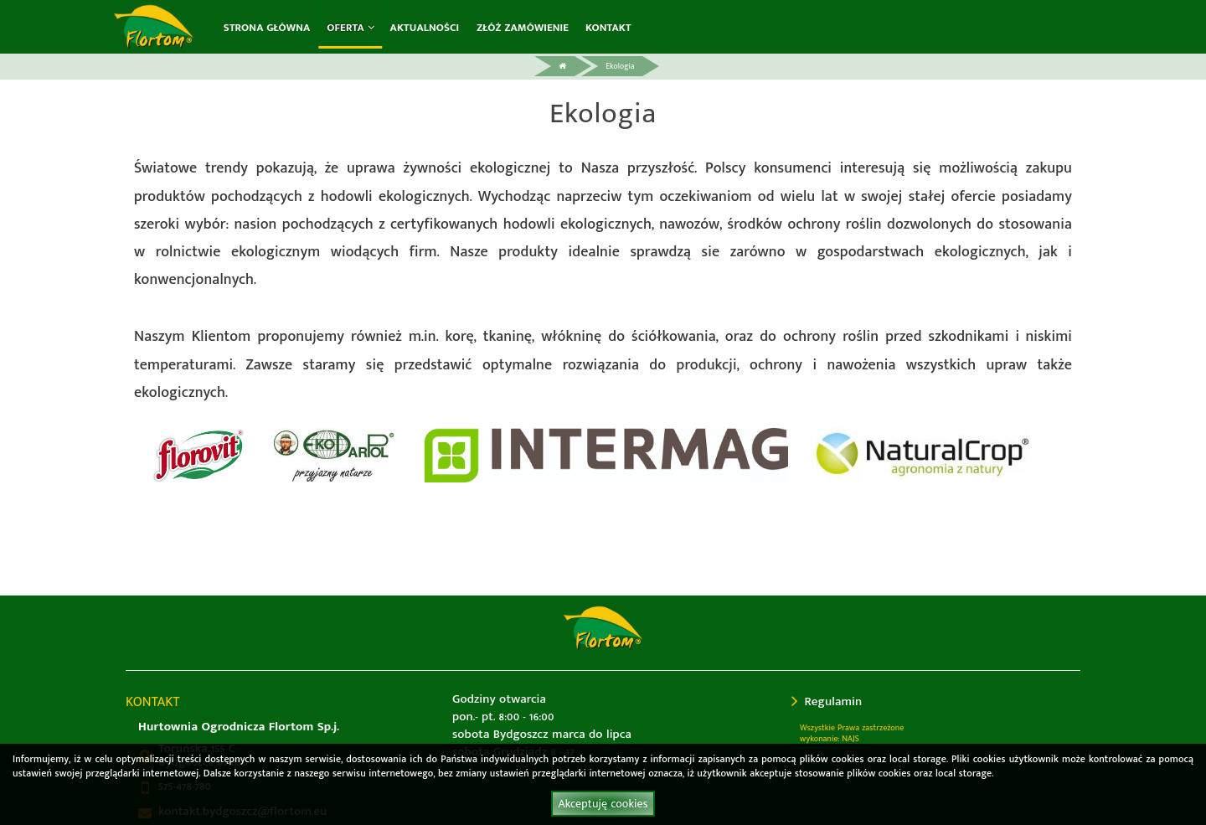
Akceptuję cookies (602, 803)
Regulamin (826, 701)
